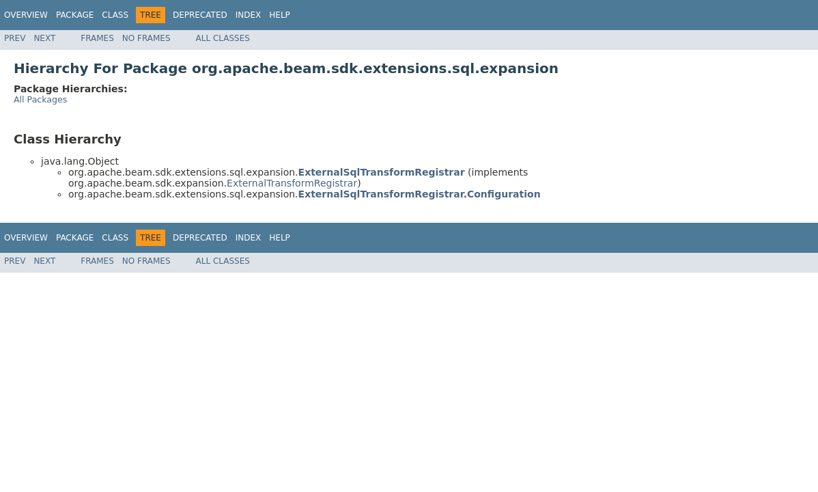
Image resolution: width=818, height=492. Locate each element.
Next (44, 38)
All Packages (40, 99)
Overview (26, 15)
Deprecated (200, 15)
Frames (97, 38)
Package (75, 15)
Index (249, 15)
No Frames (146, 38)
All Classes (223, 38)
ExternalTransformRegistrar (292, 183)
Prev (14, 38)
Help (279, 15)
